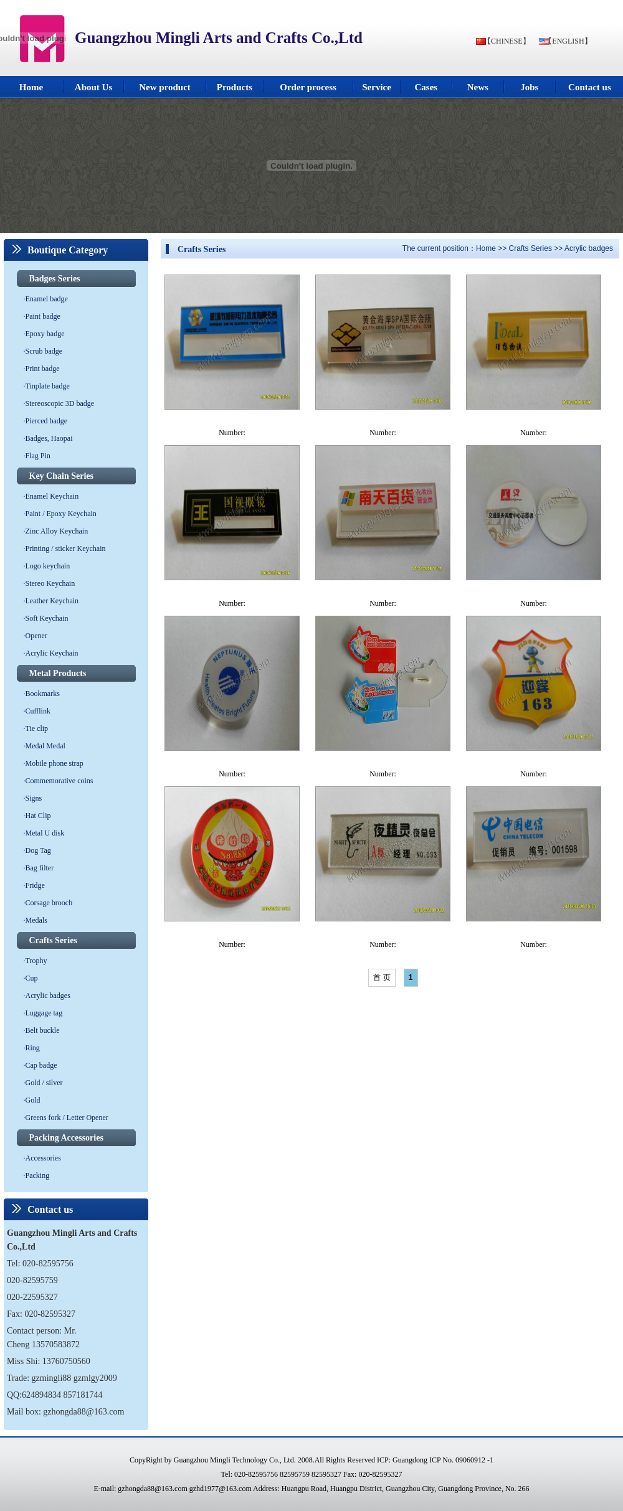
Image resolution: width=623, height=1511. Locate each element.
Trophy (36, 960)
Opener (36, 635)
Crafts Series (53, 940)
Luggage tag (44, 1013)
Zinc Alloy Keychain (57, 531)
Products (234, 87)
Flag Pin (38, 455)
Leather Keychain (52, 600)
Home (31, 87)
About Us (93, 87)
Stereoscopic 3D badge (60, 403)
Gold (33, 1100)
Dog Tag (38, 850)
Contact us (589, 87)
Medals (36, 920)
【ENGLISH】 (568, 41)
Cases (426, 87)
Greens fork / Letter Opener (67, 1117)
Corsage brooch (49, 902)
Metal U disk (45, 833)
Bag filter (40, 868)
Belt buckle (43, 1030)
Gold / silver (44, 1082)
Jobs (529, 87)
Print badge (43, 368)
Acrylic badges (48, 995)
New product (165, 87)
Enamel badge (47, 298)
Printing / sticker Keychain (66, 548)
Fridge (35, 885)
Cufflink (38, 711)
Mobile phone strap (54, 763)
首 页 (381, 977)
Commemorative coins (59, 780)
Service (376, 87)
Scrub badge (44, 351)
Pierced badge (47, 421)
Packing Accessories (66, 1137)
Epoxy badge (45, 333)
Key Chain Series (61, 476)
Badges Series (54, 278)
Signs (34, 798)
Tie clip (37, 728)
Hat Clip (38, 815)
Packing (38, 1175)
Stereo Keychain (50, 583)
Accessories (43, 1158)
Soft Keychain (47, 618)
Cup (32, 978)
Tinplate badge (48, 386)
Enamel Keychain (52, 496)
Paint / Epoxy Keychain (61, 513)
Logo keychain (48, 566)
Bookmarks (43, 693)
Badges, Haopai (49, 438)
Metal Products (58, 673)
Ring (33, 1047)
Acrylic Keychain (52, 653)
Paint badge (43, 316)
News (477, 87)
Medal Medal (45, 745)
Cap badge (41, 1065)
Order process (308, 87)
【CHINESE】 (506, 41)
